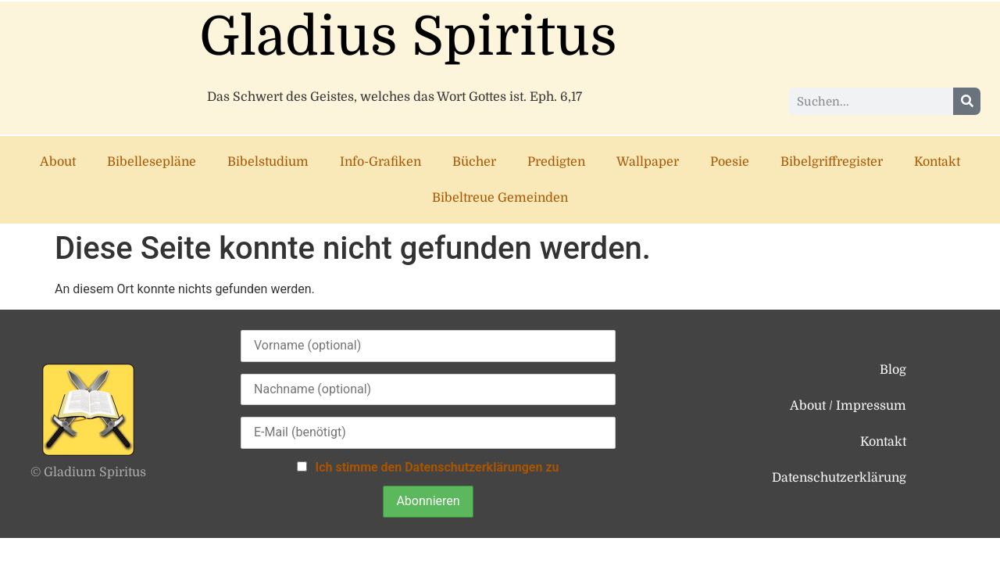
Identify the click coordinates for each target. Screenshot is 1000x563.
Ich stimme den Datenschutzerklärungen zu (437, 467)
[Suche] (966, 101)
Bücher (474, 162)
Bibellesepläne (151, 162)
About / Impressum (848, 406)
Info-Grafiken (380, 162)
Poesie (729, 162)
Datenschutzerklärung (839, 478)
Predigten (556, 162)
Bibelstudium (268, 162)
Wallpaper (647, 162)
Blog (893, 370)
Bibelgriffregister (831, 162)
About (58, 162)
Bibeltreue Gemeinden (500, 198)
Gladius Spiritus (408, 37)
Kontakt (937, 162)
